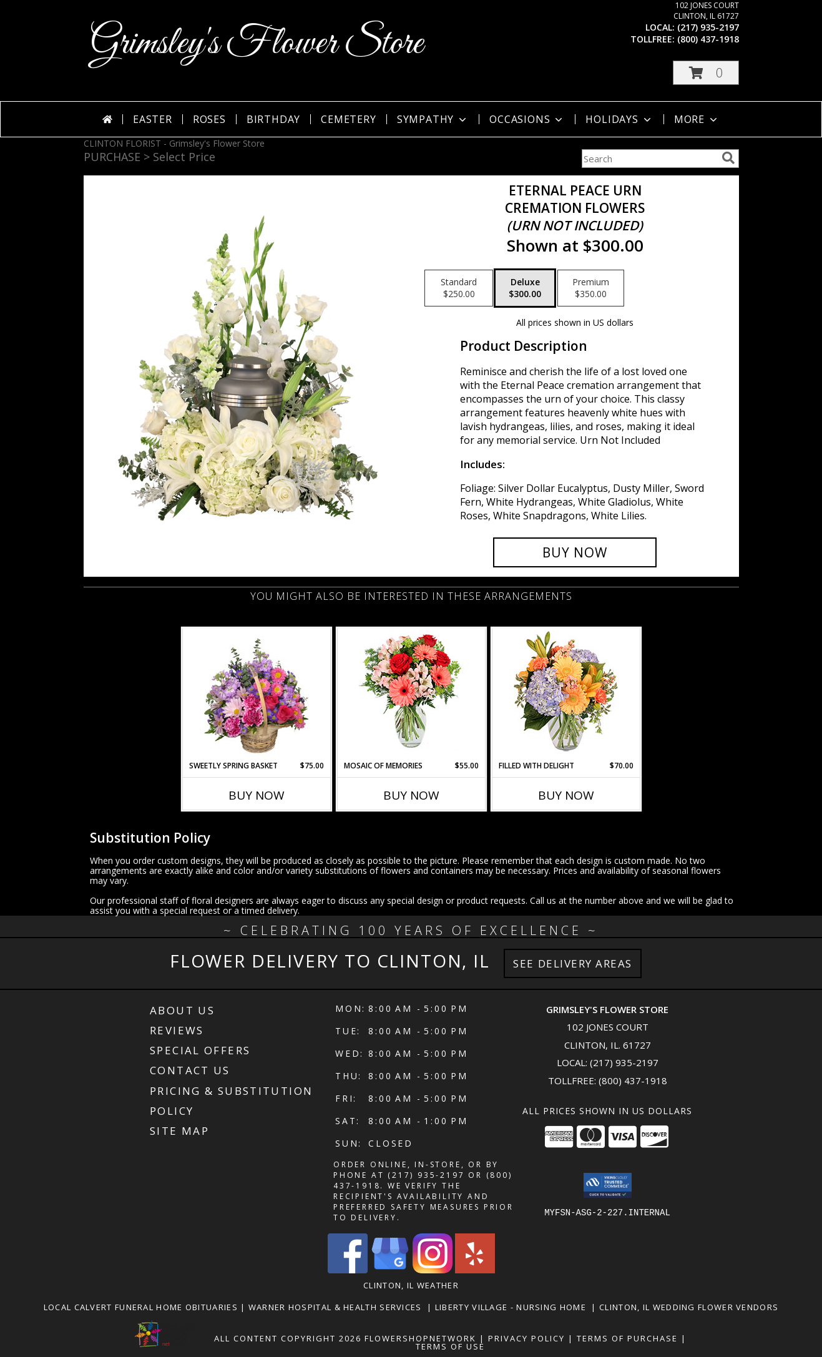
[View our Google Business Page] (390, 1270)
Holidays (619, 119)
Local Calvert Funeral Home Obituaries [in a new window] (142, 1307)
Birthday (273, 119)
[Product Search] (649, 158)
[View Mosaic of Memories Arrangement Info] (411, 694)
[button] (706, 73)
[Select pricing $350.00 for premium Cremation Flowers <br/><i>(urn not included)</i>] (591, 288)
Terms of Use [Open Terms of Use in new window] (450, 1346)
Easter (152, 119)
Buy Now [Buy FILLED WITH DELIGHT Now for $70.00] (566, 795)
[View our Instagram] (433, 1270)
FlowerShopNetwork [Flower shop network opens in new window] (420, 1338)
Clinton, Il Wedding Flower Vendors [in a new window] (688, 1307)
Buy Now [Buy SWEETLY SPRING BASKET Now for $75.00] (256, 795)
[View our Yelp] (475, 1270)
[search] (728, 158)
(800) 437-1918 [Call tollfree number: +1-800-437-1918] (708, 39)
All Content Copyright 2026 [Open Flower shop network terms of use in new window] (287, 1338)
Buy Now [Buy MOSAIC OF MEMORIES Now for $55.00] (411, 795)
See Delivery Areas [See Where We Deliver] (572, 963)
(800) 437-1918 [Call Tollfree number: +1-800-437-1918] (633, 1080)
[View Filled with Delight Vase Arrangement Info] (566, 694)
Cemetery (348, 119)
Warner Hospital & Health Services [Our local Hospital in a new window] (338, 1307)
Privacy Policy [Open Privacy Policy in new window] (526, 1338)
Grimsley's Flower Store (256, 44)
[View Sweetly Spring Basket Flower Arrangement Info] (256, 694)
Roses (209, 119)
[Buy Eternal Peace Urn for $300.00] (575, 552)
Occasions (527, 119)
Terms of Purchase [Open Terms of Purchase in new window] (627, 1338)
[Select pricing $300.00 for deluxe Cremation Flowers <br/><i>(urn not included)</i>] (525, 288)
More (697, 119)
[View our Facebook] (348, 1270)
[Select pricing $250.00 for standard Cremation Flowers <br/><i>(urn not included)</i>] (458, 288)
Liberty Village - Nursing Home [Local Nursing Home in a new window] (513, 1307)
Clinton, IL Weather (411, 1285)
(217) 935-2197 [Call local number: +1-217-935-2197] (708, 27)
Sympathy (433, 119)
